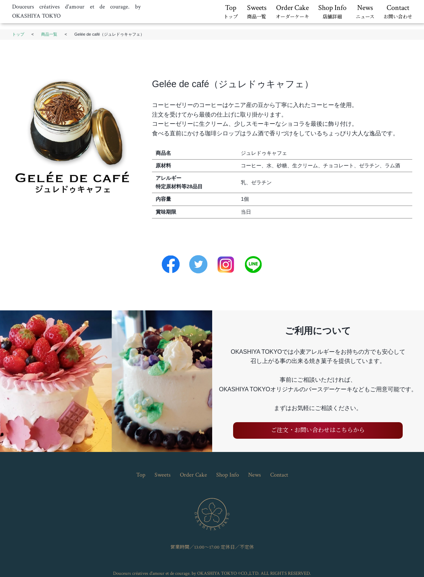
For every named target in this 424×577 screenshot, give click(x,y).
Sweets (257, 12)
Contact (398, 12)
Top (231, 12)
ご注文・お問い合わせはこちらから (318, 430)
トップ (18, 34)
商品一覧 (49, 34)
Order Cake (292, 12)
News (365, 12)
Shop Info (332, 12)
